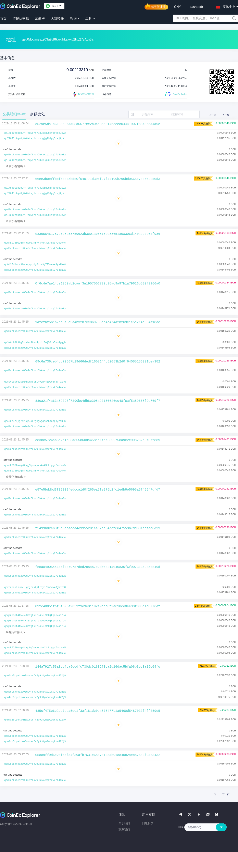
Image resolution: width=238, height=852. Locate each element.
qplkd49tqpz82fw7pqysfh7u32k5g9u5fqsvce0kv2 (35, 133)
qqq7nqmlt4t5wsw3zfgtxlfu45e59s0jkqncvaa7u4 (35, 615)
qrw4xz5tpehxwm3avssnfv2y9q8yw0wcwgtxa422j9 (35, 675)
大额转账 (57, 18)
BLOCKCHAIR (83, 94)
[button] (225, 6)
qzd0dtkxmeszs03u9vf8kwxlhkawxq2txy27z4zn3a (35, 154)
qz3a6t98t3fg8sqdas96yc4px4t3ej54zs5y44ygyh (35, 342)
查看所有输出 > (16, 166)
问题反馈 (147, 823)
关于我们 (124, 823)
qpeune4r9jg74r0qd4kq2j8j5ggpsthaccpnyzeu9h (35, 421)
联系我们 (124, 829)
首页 (3, 18)
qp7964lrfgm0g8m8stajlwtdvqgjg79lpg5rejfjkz (35, 138)
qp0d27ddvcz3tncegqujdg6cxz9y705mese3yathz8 (35, 264)
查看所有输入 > (15, 632)
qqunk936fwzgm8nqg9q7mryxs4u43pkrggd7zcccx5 (35, 243)
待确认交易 (21, 18)
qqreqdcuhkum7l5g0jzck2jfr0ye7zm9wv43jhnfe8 (35, 587)
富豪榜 (40, 18)
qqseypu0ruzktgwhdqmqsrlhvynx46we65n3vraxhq (35, 382)
